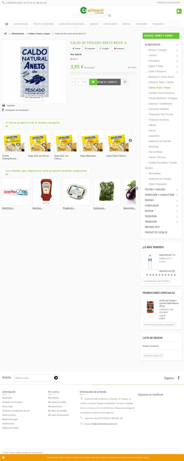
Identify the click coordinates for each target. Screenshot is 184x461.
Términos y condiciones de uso (16, 411)
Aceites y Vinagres (157, 50)
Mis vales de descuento (58, 415)
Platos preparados (157, 184)
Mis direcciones (55, 406)
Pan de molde (155, 151)
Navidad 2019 (152, 227)
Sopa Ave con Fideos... (61, 157)
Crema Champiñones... (10, 157)
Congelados (152, 205)
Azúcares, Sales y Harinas (161, 82)
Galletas (152, 125)
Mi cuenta (53, 391)
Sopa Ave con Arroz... (39, 155)
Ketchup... (38, 208)
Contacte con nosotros (168, 3)
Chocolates (153, 60)
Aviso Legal (7, 406)
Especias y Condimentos (160, 103)
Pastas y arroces (157, 157)
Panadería (151, 221)
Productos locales (156, 232)
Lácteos (152, 55)
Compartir (90, 48)
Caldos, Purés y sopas (39, 33)
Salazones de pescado (159, 141)
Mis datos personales (57, 411)
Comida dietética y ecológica (162, 98)
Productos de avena (158, 119)
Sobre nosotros (9, 415)
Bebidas (149, 200)
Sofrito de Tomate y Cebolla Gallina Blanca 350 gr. (168, 303)
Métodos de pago (10, 419)
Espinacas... (99, 208)
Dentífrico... (8, 208)
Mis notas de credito (57, 402)
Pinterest (119, 48)
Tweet (76, 48)
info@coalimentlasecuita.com (104, 424)
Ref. (72, 54)
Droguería (151, 216)
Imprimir (11, 105)
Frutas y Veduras (155, 189)
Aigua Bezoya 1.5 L (167, 255)
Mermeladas (154, 173)
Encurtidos (153, 146)
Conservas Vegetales (158, 109)
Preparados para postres (160, 114)
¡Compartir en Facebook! (17, 110)
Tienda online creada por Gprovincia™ (26, 452)
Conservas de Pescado (159, 178)
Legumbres (154, 135)
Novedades (7, 398)
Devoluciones (8, 423)
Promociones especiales (159, 292)
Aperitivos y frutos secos (161, 76)
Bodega (149, 211)
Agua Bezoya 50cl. (167, 271)
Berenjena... (130, 208)
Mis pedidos (53, 398)
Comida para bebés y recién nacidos (161, 165)
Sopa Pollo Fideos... (117, 155)
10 (175, 275)
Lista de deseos (153, 337)
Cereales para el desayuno (161, 92)
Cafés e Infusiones (157, 71)
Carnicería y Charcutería (159, 194)
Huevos (152, 130)
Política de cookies (10, 428)
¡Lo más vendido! (153, 247)
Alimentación (18, 33)
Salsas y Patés (155, 66)
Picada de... (69, 208)
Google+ (104, 48)
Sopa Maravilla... (89, 155)
